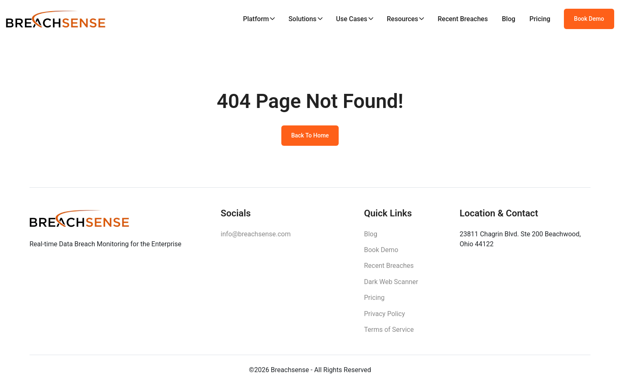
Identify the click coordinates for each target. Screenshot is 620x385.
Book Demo (589, 18)
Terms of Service (389, 330)
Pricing (539, 19)
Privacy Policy (384, 314)
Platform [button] (256, 19)
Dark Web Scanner (391, 282)
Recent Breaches (463, 19)
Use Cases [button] (351, 19)
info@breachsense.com (255, 234)
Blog (508, 19)
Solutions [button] (302, 19)
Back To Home (310, 135)
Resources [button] (402, 19)
